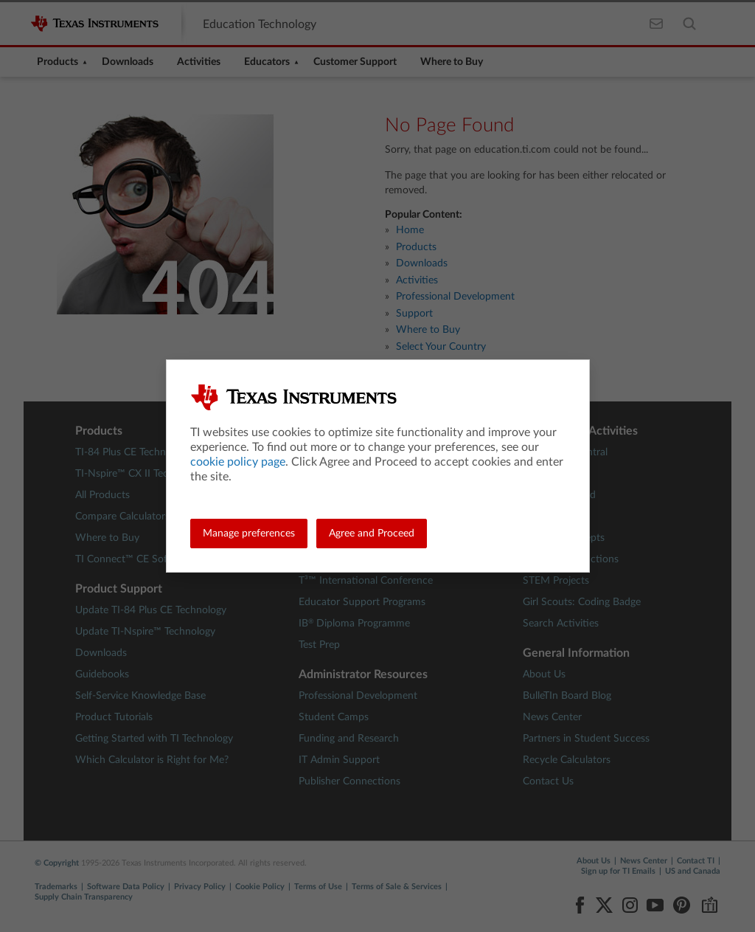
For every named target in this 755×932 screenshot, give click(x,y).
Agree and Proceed (371, 533)
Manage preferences (249, 533)
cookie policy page (237, 462)
